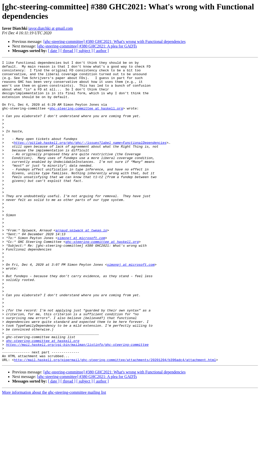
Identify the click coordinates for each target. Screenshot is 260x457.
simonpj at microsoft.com (81, 273)
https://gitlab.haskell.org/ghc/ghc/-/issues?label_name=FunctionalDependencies (90, 159)
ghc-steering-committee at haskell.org (86, 118)
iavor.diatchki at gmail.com (50, 28)
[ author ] (101, 51)
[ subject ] (84, 51)
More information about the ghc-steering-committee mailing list (54, 452)
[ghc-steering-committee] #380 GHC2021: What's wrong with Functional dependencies (114, 41)
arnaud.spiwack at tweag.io (81, 264)
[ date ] (53, 51)
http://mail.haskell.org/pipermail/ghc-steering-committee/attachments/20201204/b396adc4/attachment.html (115, 420)
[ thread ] (67, 51)
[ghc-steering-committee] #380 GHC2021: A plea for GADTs (87, 46)
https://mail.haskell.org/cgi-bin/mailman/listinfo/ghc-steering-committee (77, 401)
